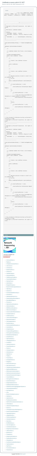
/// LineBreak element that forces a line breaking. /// (18, 52)
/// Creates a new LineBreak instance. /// (16, 61)
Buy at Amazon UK (6, 257)
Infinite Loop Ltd (22, 454)
